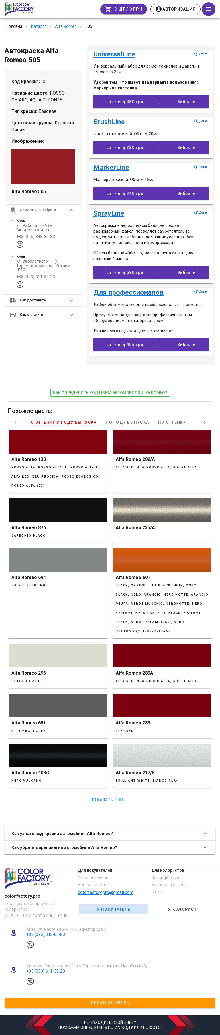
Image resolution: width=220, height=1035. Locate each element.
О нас (156, 891)
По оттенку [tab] (172, 422)
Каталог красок (93, 877)
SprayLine (108, 213)
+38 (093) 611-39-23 (35, 277)
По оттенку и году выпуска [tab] (62, 422)
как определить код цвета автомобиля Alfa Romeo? (110, 392)
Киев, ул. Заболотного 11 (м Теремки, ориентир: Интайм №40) (87, 966)
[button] (43, 210)
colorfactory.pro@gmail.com (105, 892)
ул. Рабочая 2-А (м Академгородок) (34, 227)
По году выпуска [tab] (127, 422)
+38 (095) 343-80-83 (35, 237)
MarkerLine (111, 168)
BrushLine (109, 122)
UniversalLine (114, 54)
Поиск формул (165, 877)
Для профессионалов (128, 292)
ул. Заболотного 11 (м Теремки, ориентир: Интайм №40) (43, 265)
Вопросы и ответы (95, 884)
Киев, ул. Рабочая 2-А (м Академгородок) (66, 929)
